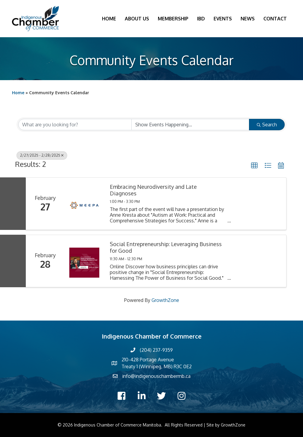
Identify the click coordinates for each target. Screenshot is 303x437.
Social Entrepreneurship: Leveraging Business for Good (166, 247)
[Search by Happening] (190, 124)
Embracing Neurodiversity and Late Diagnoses (153, 190)
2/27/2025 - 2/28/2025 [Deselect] (42, 155)
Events (223, 19)
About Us (137, 19)
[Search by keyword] (75, 124)
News (248, 19)
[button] (254, 166)
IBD (201, 19)
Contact (275, 19)
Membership (173, 19)
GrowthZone (165, 300)
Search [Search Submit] (267, 125)
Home (109, 19)
